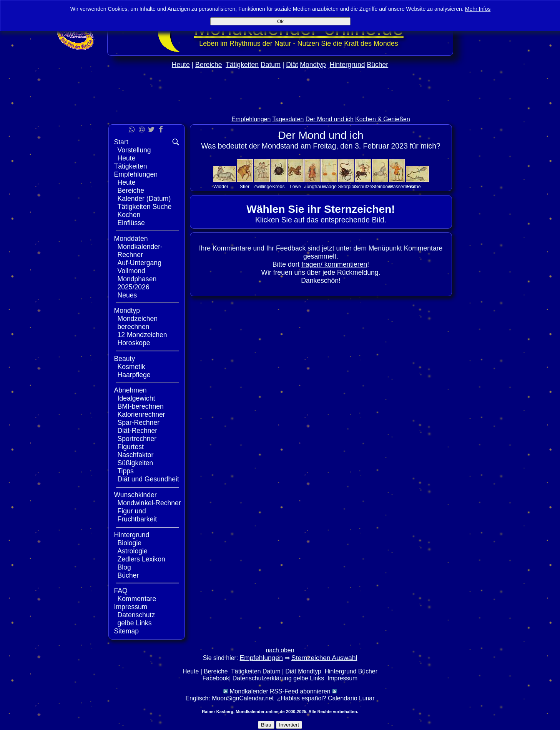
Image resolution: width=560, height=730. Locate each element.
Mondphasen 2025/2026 (137, 283)
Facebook (216, 678)
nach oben (280, 650)
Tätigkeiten (242, 64)
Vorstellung (134, 150)
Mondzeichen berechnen (138, 323)
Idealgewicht (136, 398)
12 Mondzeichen (142, 335)
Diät (292, 64)
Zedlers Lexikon (141, 559)
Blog (124, 567)
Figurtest (131, 447)
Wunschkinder (135, 495)
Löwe (295, 186)
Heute (181, 64)
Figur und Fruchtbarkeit (137, 515)
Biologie (130, 543)
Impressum (131, 607)
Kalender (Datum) (144, 198)
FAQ (121, 591)
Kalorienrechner (141, 414)
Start (121, 142)
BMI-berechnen (141, 406)
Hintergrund (347, 64)
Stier (244, 186)
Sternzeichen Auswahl (324, 658)
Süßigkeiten (135, 463)
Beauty (124, 358)
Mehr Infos (478, 9)
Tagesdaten (288, 119)
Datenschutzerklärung (262, 678)
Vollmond (131, 271)
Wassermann (403, 186)
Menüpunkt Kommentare (406, 248)
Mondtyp (313, 64)
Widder (220, 186)
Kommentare (137, 599)
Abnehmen (130, 390)
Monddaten (131, 238)
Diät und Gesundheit (148, 479)
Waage (329, 186)
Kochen (129, 215)
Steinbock (382, 186)
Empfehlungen (251, 119)
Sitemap (126, 631)
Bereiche (208, 64)
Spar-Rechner (139, 422)
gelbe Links (135, 623)
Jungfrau (313, 186)
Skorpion (347, 186)
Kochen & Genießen (382, 119)
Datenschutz (136, 615)
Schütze (363, 186)
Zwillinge (263, 186)
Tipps (126, 471)
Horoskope (134, 343)
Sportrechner (137, 439)
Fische (413, 186)
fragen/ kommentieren (334, 264)
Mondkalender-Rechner (140, 251)
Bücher (377, 64)
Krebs (278, 186)
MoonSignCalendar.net (243, 698)
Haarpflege (134, 375)
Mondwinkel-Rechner (149, 503)
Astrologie (133, 551)
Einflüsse (131, 223)
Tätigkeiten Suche (145, 206)
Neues (127, 295)
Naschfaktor (136, 455)
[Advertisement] (280, 108)
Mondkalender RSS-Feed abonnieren (280, 691)
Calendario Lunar (351, 698)
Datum (271, 64)
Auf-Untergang (139, 263)
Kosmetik (131, 367)
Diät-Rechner (138, 430)
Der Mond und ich (330, 119)
